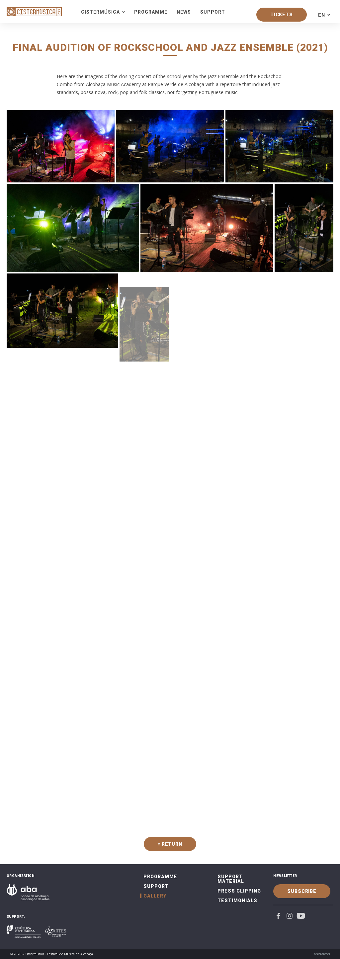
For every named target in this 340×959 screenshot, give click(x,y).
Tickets (281, 14)
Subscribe (301, 891)
